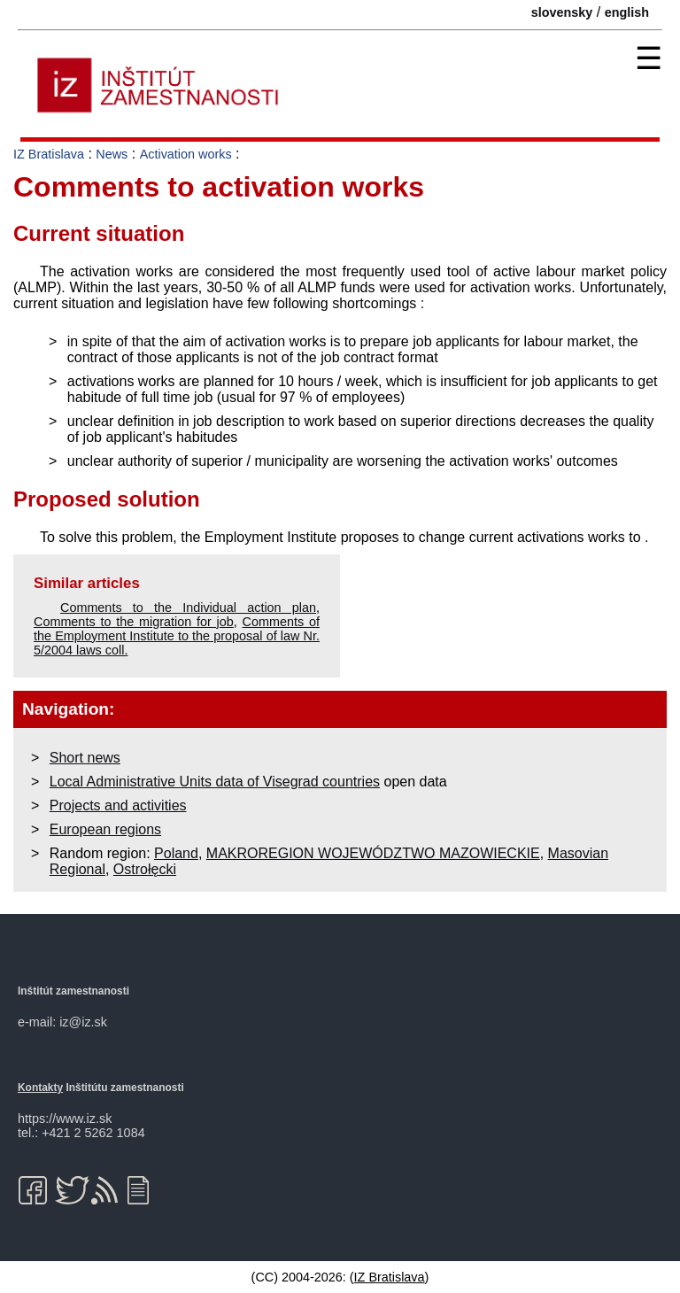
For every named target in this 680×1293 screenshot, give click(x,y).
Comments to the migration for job (134, 622)
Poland (176, 853)
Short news (85, 757)
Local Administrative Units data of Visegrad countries (215, 781)
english (627, 12)
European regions (105, 829)
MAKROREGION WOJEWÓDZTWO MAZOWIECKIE (373, 853)
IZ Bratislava (48, 154)
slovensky (562, 12)
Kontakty (40, 1087)
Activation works (186, 154)
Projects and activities (118, 805)
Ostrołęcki (144, 869)
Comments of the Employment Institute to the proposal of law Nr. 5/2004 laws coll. (177, 636)
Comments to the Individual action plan (188, 607)
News (112, 154)
